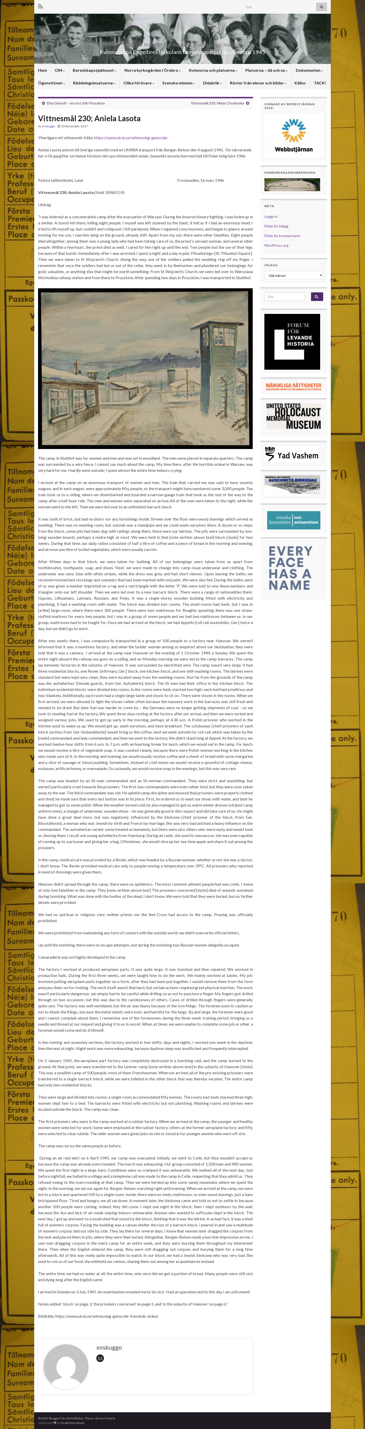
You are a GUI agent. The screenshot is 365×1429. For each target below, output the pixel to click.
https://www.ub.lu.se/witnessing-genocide (131, 137)
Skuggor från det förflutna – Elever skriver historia (182, 43)
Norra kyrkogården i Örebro (152, 70)
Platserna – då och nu (266, 70)
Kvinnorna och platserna (213, 70)
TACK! (320, 82)
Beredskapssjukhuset (95, 70)
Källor (300, 82)
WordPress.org (276, 245)
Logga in (271, 216)
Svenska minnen (178, 82)
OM (60, 70)
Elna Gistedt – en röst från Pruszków (76, 103)
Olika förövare (138, 82)
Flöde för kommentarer (282, 236)
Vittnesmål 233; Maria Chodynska (217, 103)
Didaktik (212, 82)
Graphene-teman (72, 1423)
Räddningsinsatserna (94, 82)
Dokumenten (309, 70)
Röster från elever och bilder (258, 82)
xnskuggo (48, 126)
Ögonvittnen (51, 82)
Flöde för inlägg (276, 226)
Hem (42, 70)
